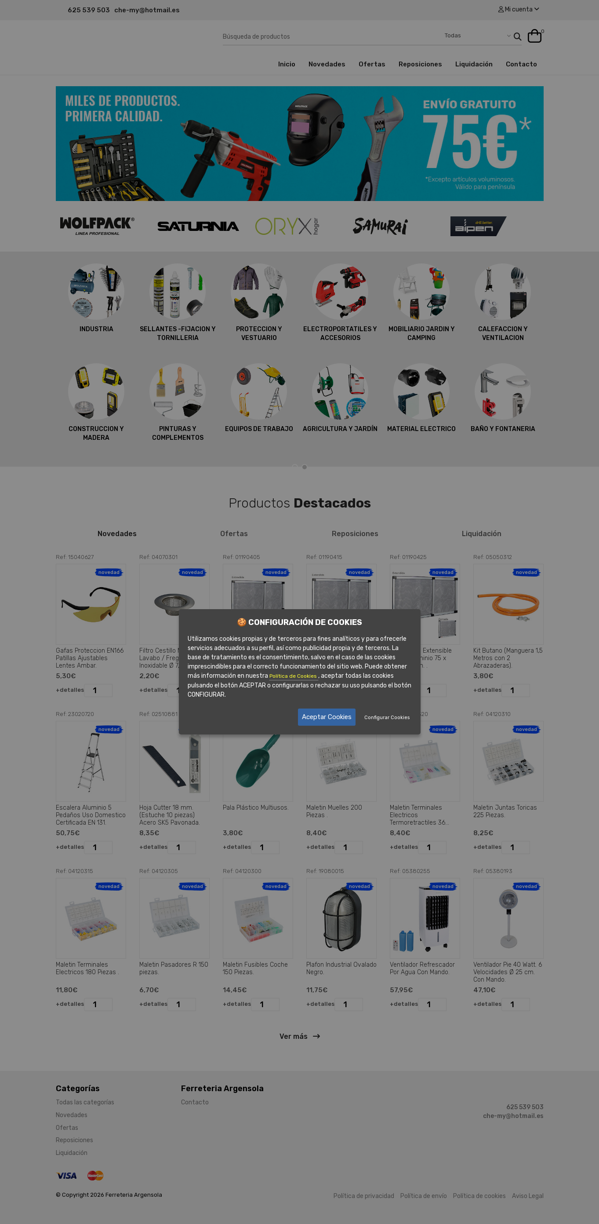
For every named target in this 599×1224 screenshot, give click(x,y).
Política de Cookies (293, 676)
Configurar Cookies (387, 717)
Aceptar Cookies (327, 717)
